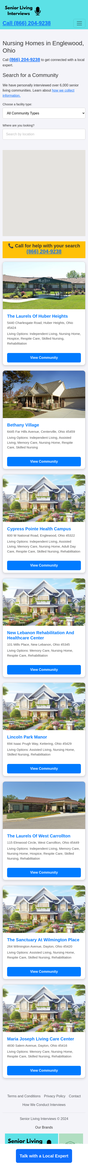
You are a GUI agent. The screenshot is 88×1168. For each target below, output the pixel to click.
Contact (75, 1096)
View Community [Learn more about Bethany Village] (44, 461)
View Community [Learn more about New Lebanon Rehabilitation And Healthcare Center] (44, 669)
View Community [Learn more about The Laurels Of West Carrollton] (44, 872)
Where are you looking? (18, 125)
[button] (64, 166)
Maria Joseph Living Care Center (40, 1039)
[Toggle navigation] (79, 23)
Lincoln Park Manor (27, 737)
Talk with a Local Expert (44, 1156)
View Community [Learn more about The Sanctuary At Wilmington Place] (44, 971)
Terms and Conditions (24, 1096)
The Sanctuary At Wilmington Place (43, 939)
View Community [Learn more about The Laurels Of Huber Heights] (44, 357)
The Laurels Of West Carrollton (38, 836)
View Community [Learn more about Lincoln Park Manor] (44, 768)
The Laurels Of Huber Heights (37, 316)
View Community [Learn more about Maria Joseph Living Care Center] (44, 1070)
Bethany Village (23, 425)
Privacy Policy (55, 1096)
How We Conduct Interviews (44, 1105)
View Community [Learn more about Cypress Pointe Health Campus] (44, 565)
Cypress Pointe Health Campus (39, 528)
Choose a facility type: (17, 104)
